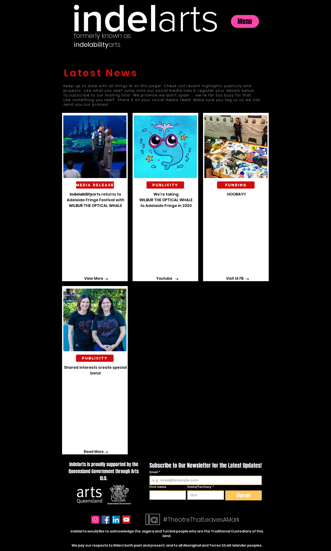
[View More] (93, 278)
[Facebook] (106, 520)
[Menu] (245, 21)
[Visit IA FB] (234, 278)
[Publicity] (95, 358)
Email (154, 472)
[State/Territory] (204, 495)
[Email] (204, 480)
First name (157, 487)
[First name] (166, 495)
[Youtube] (164, 278)
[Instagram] (95, 520)
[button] (95, 185)
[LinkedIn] (116, 520)
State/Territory (200, 487)
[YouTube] (126, 520)
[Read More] (93, 451)
